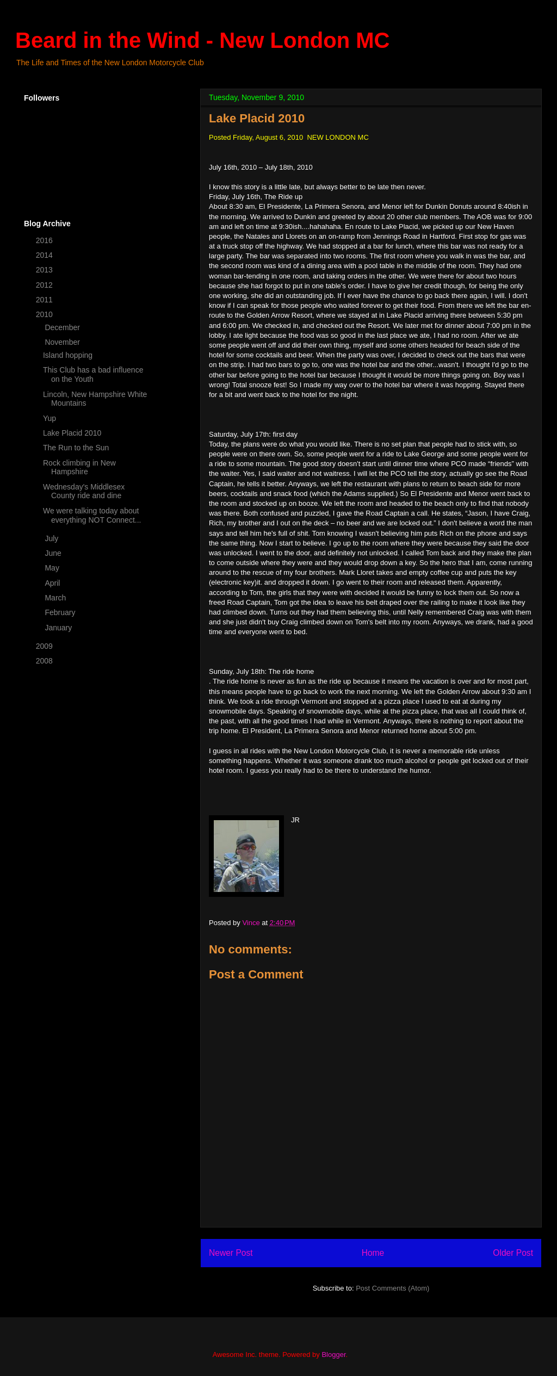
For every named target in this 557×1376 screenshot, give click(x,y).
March (56, 597)
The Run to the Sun (76, 447)
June (54, 553)
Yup (49, 418)
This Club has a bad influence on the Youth (93, 374)
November (63, 342)
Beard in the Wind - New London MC (202, 40)
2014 (45, 255)
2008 (45, 660)
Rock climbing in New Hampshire (79, 467)
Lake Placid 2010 (72, 433)
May (53, 567)
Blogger (333, 1354)
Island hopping (67, 355)
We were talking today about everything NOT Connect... (92, 515)
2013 (45, 269)
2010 (45, 314)
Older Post (513, 1252)
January (59, 627)
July (52, 538)
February (61, 612)
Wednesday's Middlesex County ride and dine (84, 491)
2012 (45, 285)
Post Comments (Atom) (392, 1288)
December (63, 327)
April (53, 583)
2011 (45, 299)
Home (373, 1252)
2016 (45, 240)
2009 (45, 646)
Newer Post (231, 1252)
